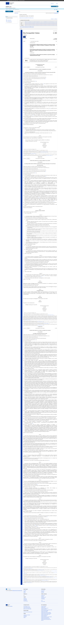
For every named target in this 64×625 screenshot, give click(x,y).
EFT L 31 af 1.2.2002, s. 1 (46, 323)
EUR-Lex (8, 6)
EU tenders (42, 596)
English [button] (56, 3)
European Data (43, 595)
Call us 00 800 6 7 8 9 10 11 (27, 606)
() (45, 78)
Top (23, 584)
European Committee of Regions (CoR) (45, 614)
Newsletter (42, 591)
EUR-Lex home (10, 9)
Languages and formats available (24, 20)
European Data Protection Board (45, 617)
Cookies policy (25, 599)
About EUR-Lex (43, 590)
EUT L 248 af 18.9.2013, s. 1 (29, 582)
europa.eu (11, 606)
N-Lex (42, 600)
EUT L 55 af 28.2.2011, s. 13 (40, 321)
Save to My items (9, 22)
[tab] (38, 20)
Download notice (9, 21)
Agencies (42, 620)
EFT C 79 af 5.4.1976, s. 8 (33, 153)
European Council (43, 607)
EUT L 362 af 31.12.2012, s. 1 (49, 155)
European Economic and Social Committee (46, 613)
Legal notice (25, 598)
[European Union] (8, 605)
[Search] (57, 11)
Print (57, 9)
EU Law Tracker (43, 601)
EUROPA (7, 9)
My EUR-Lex (52, 3)
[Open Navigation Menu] (9, 11)
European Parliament (43, 606)
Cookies (24, 617)
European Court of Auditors (44, 611)
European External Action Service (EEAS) (46, 612)
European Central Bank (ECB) (44, 610)
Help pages (25, 590)
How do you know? (22, 0)
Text (7, 16)
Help (54, 9)
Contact (24, 591)
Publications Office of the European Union (17, 590)
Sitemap (25, 592)
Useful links (42, 592)
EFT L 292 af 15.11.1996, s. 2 (45, 580)
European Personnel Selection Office (45, 618)
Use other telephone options (27, 607)
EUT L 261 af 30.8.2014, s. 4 (29, 568)
